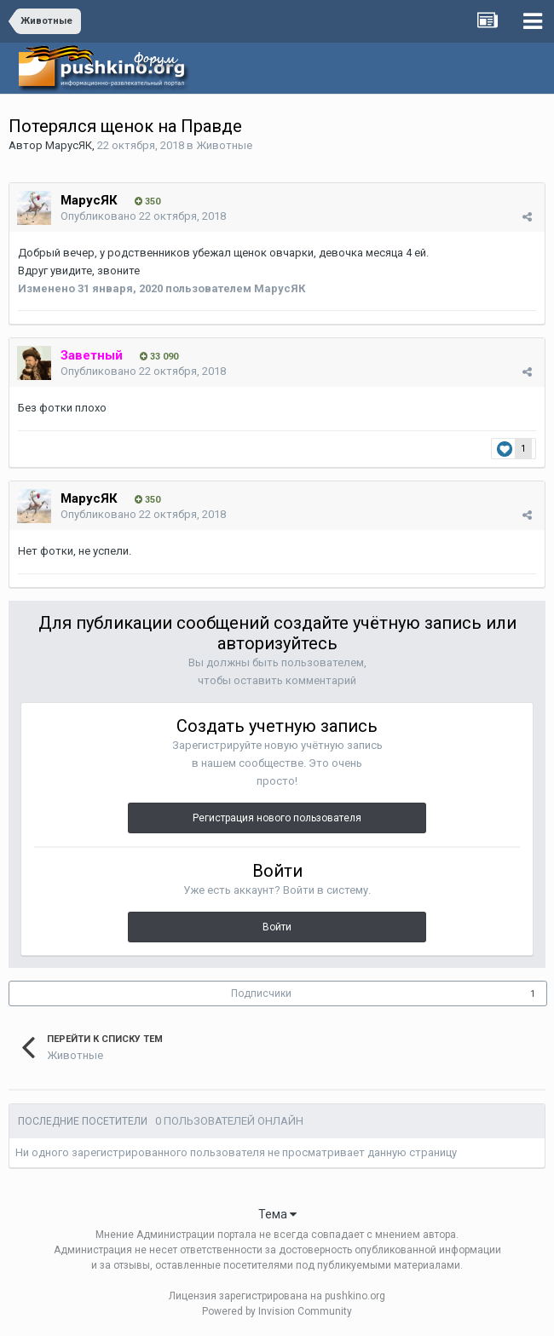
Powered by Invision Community (277, 1311)
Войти (277, 927)
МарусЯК (68, 145)
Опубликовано (143, 216)
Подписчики (261, 993)
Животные (224, 145)
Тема (277, 1214)
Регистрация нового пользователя (277, 818)
